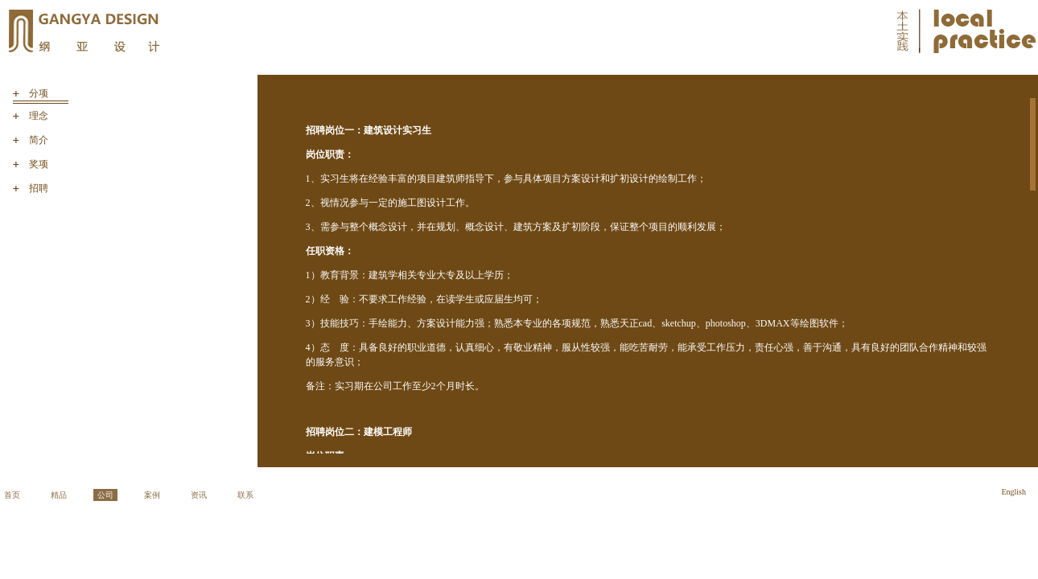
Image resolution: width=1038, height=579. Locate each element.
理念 (38, 115)
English (1013, 491)
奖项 (38, 164)
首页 (12, 495)
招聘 (38, 188)
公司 (105, 495)
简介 (38, 140)
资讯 (199, 495)
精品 (59, 495)
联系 (245, 495)
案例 (152, 495)
